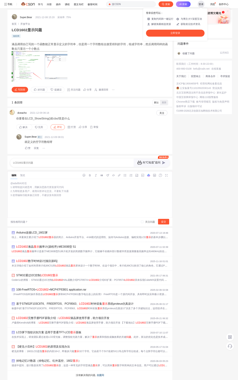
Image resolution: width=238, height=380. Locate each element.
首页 (14, 23)
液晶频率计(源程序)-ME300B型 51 (46, 246)
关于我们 (181, 76)
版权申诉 (181, 106)
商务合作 (210, 76)
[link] (14, 23)
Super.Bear (26, 17)
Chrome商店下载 (185, 101)
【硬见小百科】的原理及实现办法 (43, 346)
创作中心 (224, 4)
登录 (201, 4)
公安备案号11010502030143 (195, 88)
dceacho (22, 112)
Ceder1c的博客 (20, 280)
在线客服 (216, 68)
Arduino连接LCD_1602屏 (32, 232)
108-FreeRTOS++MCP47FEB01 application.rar (51, 289)
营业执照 (217, 88)
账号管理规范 (203, 101)
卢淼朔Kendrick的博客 (24, 322)
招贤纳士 (196, 76)
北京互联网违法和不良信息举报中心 (195, 92)
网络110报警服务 (209, 97)
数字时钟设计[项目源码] (36, 260)
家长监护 (222, 92)
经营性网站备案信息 (211, 83)
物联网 (16, 36)
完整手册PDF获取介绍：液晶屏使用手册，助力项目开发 (62, 318)
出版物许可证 (194, 106)
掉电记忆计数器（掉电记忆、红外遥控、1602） (48, 360)
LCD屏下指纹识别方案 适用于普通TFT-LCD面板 (48, 332)
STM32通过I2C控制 (37, 275)
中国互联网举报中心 (187, 97)
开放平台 (25, 23)
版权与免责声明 (220, 101)
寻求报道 (225, 76)
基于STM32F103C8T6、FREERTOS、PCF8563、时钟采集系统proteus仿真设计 (75, 303)
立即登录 (175, 33)
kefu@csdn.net (201, 68)
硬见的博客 (18, 351)
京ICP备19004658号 (187, 83)
